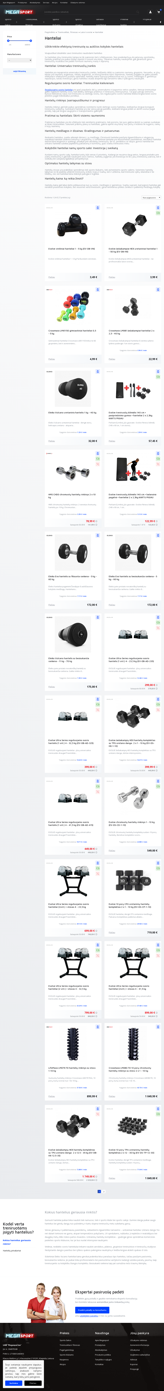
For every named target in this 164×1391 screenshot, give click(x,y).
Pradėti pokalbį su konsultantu (92, 1310)
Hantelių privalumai (12, 1250)
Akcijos (54, 2)
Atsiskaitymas (35, 2)
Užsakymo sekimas (77, 2)
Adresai (133, 1359)
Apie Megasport (9, 2)
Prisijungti (134, 1369)
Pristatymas (22, 2)
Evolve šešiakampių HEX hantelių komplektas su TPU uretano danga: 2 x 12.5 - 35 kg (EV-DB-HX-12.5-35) (72, 1153)
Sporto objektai (79, 22)
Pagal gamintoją (67, 1350)
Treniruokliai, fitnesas (34, 22)
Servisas (46, 2)
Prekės (64, 1333)
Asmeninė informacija (139, 1345)
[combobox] (151, 197)
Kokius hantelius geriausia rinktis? (17, 1242)
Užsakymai (135, 1350)
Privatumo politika (103, 1354)
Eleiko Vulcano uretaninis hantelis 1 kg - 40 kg (72, 412)
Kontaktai (64, 2)
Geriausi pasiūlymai (101, 22)
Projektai (147, 19)
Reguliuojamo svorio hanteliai (59, 89)
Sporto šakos (11, 22)
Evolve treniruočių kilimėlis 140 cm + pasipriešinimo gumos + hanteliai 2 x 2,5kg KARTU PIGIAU (130, 415)
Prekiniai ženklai (127, 22)
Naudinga (102, 1333)
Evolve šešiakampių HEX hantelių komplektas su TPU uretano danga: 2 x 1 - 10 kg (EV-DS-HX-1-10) (132, 743)
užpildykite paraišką (89, 1315)
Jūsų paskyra (139, 1333)
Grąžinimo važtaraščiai (140, 1354)
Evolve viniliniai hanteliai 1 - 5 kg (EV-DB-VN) (71, 248)
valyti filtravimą (19, 71)
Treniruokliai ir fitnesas (70, 1345)
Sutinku (14, 1383)
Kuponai (134, 1364)
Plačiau (51, 277)
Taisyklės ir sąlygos (103, 1359)
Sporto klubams (60, 22)
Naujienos (64, 1359)
